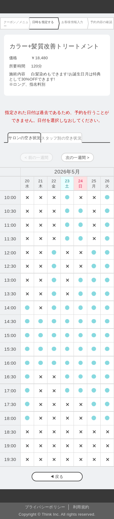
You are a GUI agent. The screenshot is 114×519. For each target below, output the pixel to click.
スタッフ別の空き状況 (61, 138)
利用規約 (81, 507)
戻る (59, 476)
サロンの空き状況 (24, 138)
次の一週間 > (77, 157)
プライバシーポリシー (45, 507)
